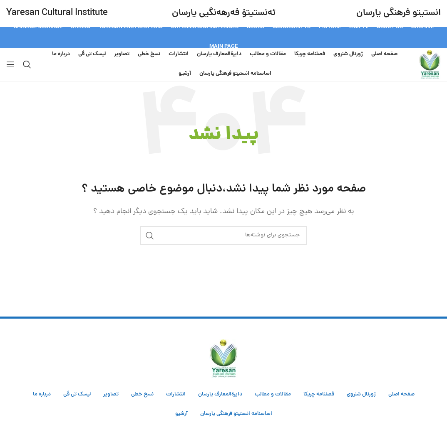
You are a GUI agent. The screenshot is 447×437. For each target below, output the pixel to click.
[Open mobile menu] (10, 64)
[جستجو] (27, 64)
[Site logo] (430, 65)
